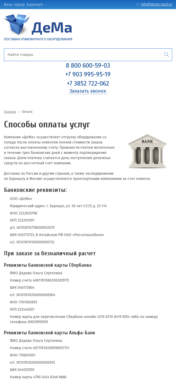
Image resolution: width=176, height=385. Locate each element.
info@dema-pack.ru (156, 4)
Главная (10, 112)
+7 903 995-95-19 (88, 74)
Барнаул (35, 4)
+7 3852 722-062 (88, 83)
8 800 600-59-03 (88, 65)
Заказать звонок (88, 91)
